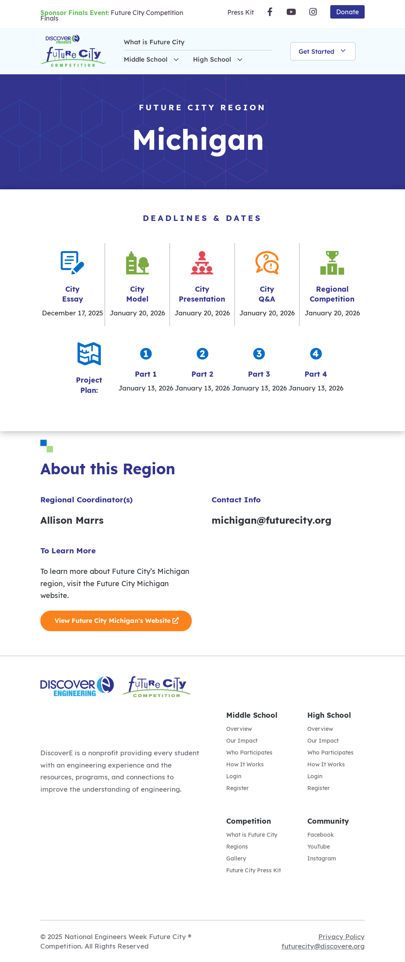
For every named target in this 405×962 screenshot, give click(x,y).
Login (233, 776)
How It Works (245, 765)
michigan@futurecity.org (271, 520)
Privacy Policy (341, 936)
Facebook (320, 835)
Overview (239, 729)
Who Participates (249, 753)
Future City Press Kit (253, 871)
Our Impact (241, 741)
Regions (237, 847)
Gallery (236, 859)
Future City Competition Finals (112, 15)
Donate (347, 12)
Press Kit (240, 12)
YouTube (318, 847)
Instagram (321, 859)
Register (237, 788)
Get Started (323, 51)
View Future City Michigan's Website (112, 620)
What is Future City (154, 42)
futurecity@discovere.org (323, 946)
